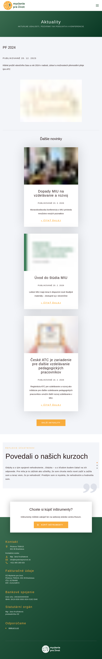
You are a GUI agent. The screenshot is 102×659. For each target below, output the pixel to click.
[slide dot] (97, 462)
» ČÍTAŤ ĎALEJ (51, 220)
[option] (50, 470)
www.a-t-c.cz (14, 628)
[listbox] (50, 470)
